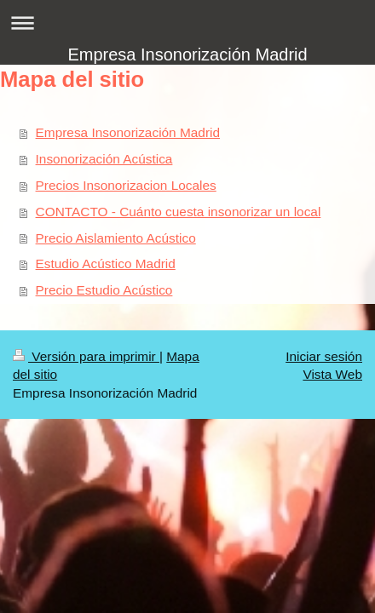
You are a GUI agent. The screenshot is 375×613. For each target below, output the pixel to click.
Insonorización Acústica (104, 159)
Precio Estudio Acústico (104, 290)
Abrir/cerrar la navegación (187, 22)
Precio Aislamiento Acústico (116, 238)
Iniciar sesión (324, 356)
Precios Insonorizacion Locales (126, 185)
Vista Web (332, 374)
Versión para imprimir (86, 356)
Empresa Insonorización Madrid (187, 54)
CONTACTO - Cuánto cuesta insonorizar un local (178, 211)
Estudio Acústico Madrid (106, 263)
